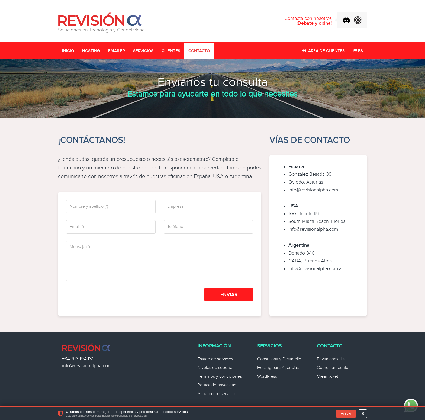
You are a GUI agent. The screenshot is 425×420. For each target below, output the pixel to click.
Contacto (199, 51)
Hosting (91, 51)
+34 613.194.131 (78, 359)
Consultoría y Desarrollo (279, 359)
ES (358, 51)
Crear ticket (327, 376)
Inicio (68, 51)
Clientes (171, 51)
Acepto (346, 413)
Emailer (116, 51)
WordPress (267, 376)
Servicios (143, 51)
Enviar (228, 294)
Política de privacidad (217, 385)
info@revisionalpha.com (313, 190)
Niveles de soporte (215, 367)
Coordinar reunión (334, 367)
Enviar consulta (331, 359)
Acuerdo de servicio (216, 393)
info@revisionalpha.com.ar (315, 268)
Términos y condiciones (220, 376)
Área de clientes (323, 51)
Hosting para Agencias (278, 367)
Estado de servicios (215, 359)
